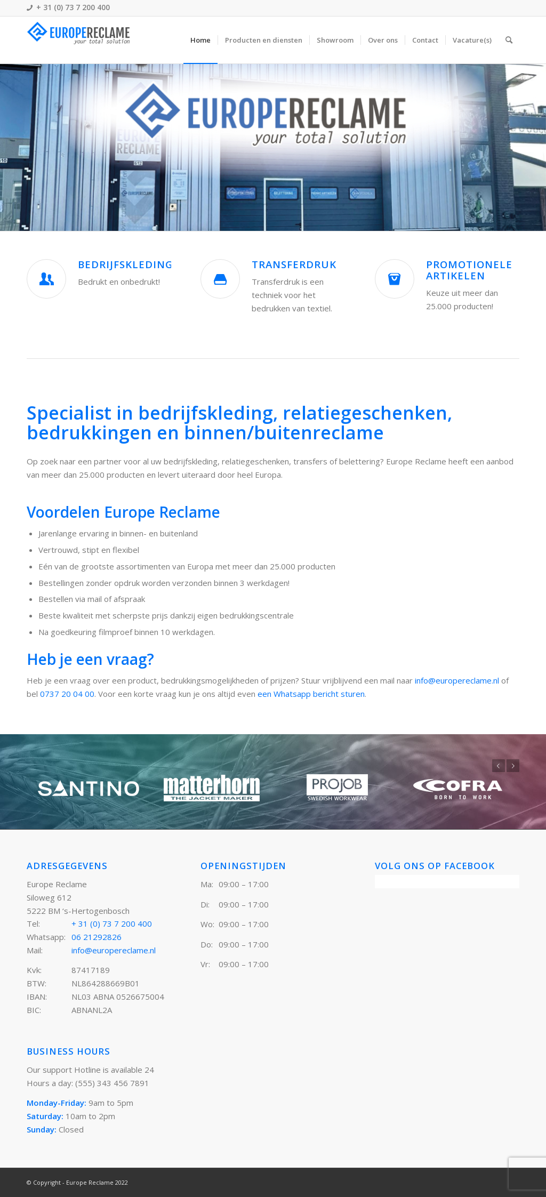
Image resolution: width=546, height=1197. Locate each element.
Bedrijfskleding (125, 264)
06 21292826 (96, 936)
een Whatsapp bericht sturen (311, 693)
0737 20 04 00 (67, 693)
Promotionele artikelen (469, 270)
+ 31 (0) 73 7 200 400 (111, 923)
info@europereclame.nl (457, 680)
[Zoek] (509, 40)
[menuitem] (200, 40)
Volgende (513, 765)
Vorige (498, 765)
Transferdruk (294, 264)
